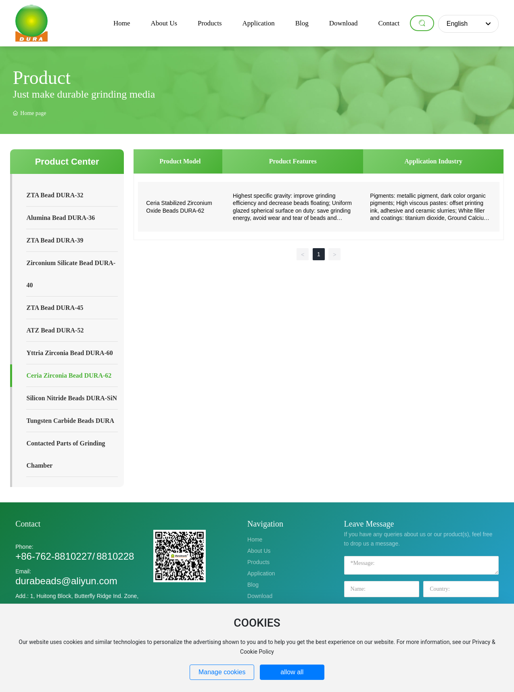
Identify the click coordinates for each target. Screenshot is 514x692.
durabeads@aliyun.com (66, 580)
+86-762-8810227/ (55, 556)
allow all (291, 672)
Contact (27, 523)
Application (261, 573)
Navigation (265, 523)
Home (254, 539)
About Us (259, 551)
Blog (253, 584)
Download (259, 596)
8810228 (115, 556)
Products (258, 562)
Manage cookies (222, 672)
